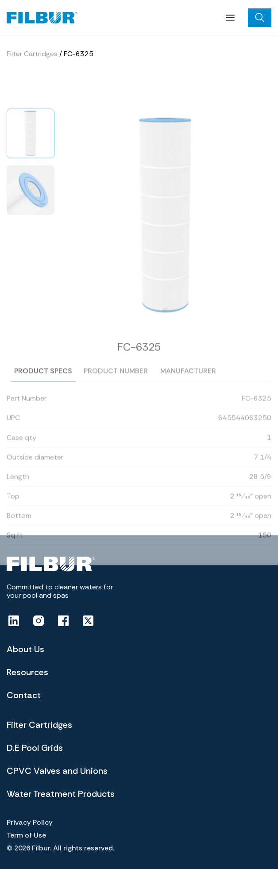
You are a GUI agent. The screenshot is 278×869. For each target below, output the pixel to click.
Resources (27, 672)
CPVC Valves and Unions (57, 770)
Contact (24, 695)
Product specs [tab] (43, 379)
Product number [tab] (116, 379)
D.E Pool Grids (35, 747)
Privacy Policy (30, 822)
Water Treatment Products (61, 793)
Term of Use (26, 835)
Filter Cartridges (32, 53)
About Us (25, 649)
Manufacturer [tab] (188, 379)
